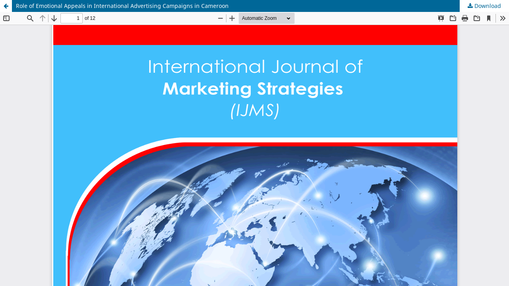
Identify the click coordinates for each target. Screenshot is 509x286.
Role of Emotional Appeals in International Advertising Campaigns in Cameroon (122, 6)
